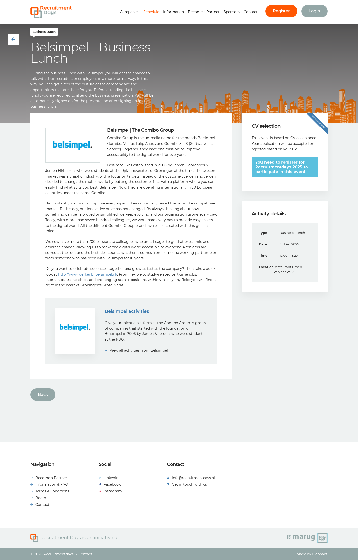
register (289, 162)
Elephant (320, 554)
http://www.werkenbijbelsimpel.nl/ (87, 274)
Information (173, 12)
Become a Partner (204, 12)
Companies (129, 12)
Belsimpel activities (127, 311)
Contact (250, 12)
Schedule (151, 12)
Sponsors (232, 12)
